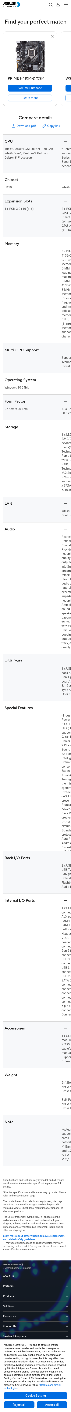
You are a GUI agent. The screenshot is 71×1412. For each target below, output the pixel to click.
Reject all (19, 1405)
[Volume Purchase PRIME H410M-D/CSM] (30, 88)
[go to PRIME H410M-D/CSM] (30, 57)
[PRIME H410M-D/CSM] (30, 77)
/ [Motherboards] (33, 1265)
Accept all (52, 1405)
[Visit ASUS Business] (14, 1265)
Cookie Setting (35, 1396)
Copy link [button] (51, 126)
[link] (30, 98)
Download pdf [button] (23, 126)
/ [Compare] (47, 1265)
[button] (50, 4)
